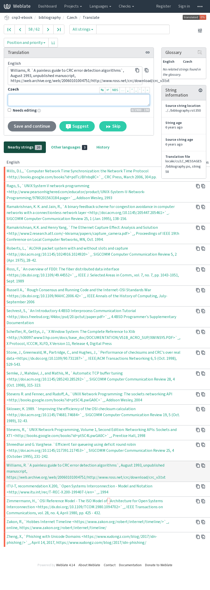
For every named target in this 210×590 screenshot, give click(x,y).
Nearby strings (25, 147)
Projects (73, 6)
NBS (115, 90)
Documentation (130, 565)
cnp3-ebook (22, 17)
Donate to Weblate (158, 565)
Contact (110, 565)
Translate (91, 17)
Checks (126, 6)
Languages (100, 6)
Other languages (69, 147)
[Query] (133, 29)
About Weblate (89, 565)
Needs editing (22, 110)
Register (163, 6)
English (14, 63)
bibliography (50, 17)
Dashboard (47, 6)
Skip (113, 126)
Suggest (77, 126)
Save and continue (32, 126)
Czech (72, 17)
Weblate (17, 6)
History (103, 147)
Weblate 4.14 (65, 565)
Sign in (184, 6)
